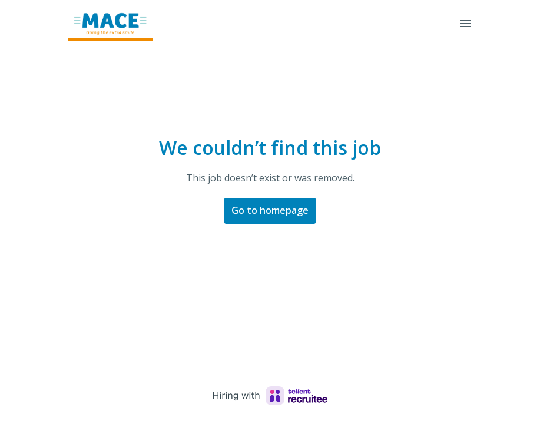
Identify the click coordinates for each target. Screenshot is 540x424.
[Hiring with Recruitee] (270, 395)
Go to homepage (270, 210)
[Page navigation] (465, 23)
